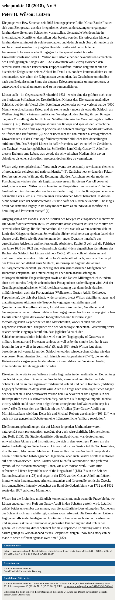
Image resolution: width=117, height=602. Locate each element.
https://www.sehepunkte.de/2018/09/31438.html (88, 586)
